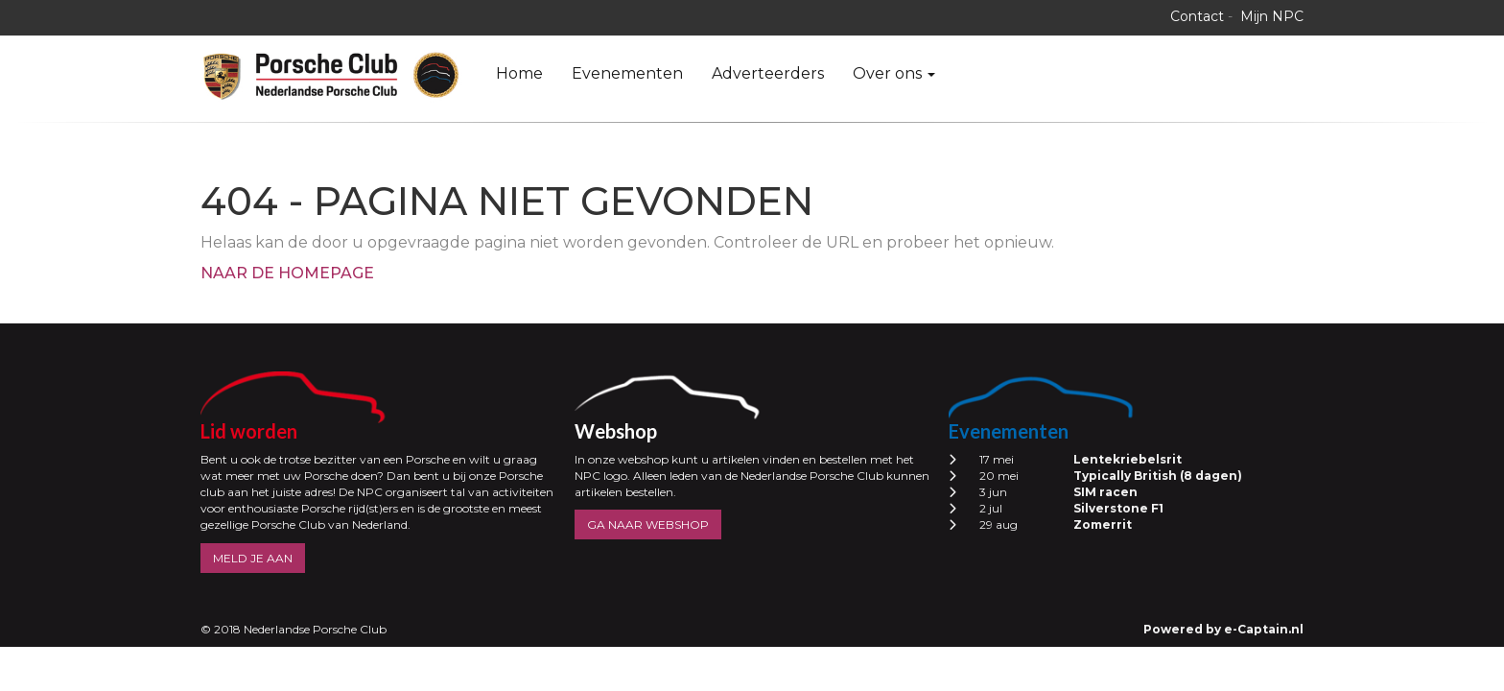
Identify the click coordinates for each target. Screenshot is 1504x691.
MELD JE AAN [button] (253, 558)
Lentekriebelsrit (1127, 459)
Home (519, 73)
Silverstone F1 (1118, 508)
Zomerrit (1102, 524)
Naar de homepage (287, 273)
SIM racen (1105, 492)
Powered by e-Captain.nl (1223, 629)
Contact (1197, 16)
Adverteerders (768, 73)
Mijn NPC (1272, 16)
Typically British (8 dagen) (1157, 475)
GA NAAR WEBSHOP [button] (648, 524)
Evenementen (627, 73)
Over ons (894, 73)
